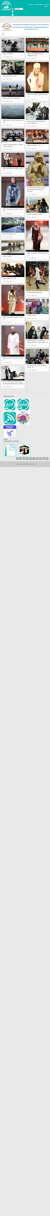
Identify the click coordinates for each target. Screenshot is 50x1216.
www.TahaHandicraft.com (31, 29)
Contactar (30, 4)
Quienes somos (46, 5)
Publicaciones (39, 4)
